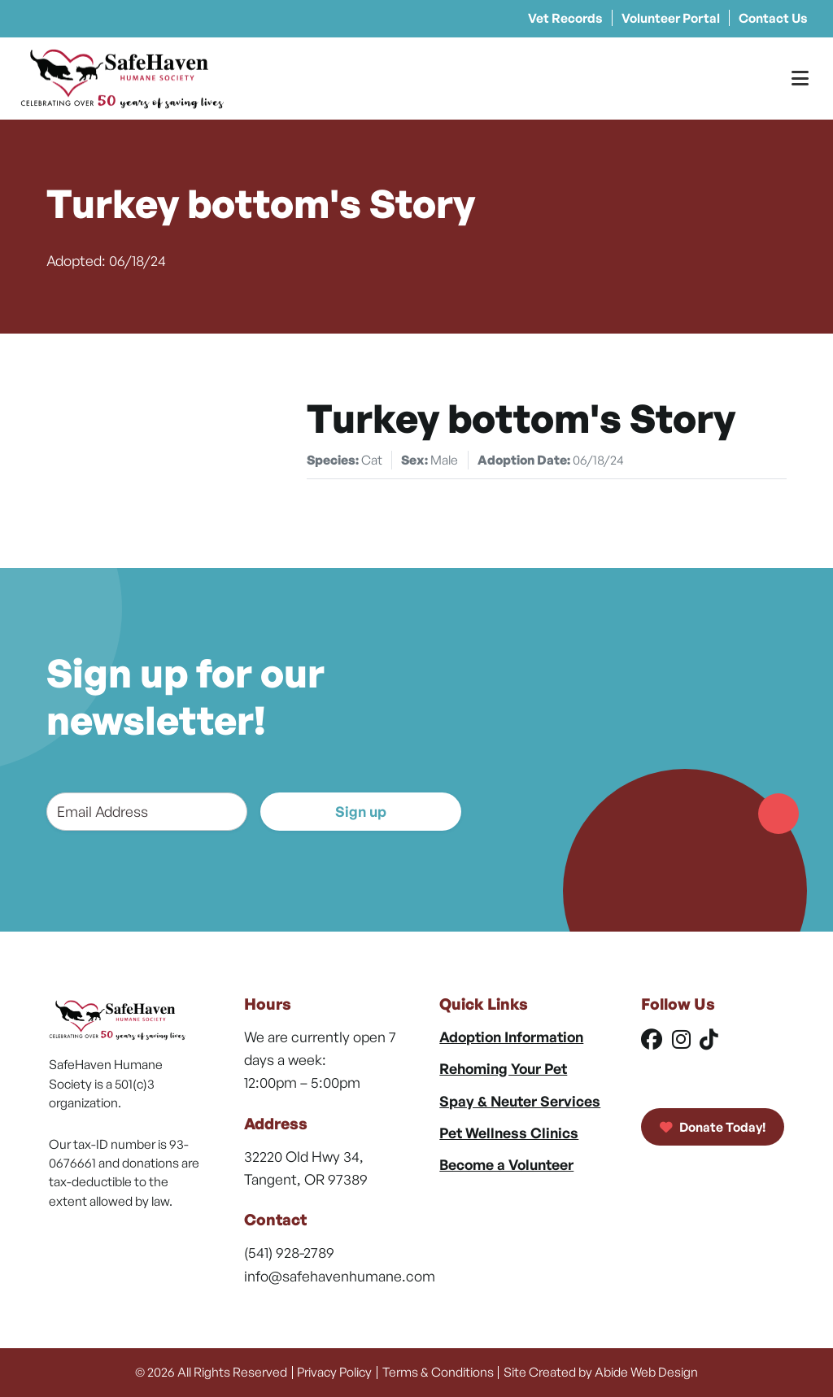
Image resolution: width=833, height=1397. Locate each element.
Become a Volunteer (506, 1164)
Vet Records (565, 18)
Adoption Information (511, 1037)
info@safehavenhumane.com (339, 1276)
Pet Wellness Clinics (508, 1133)
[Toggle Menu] (800, 78)
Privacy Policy (334, 1372)
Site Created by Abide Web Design (601, 1372)
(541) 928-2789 (289, 1252)
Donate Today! (713, 1127)
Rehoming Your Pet (503, 1068)
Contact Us (773, 18)
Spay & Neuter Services (519, 1101)
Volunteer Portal (670, 18)
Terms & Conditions (438, 1372)
